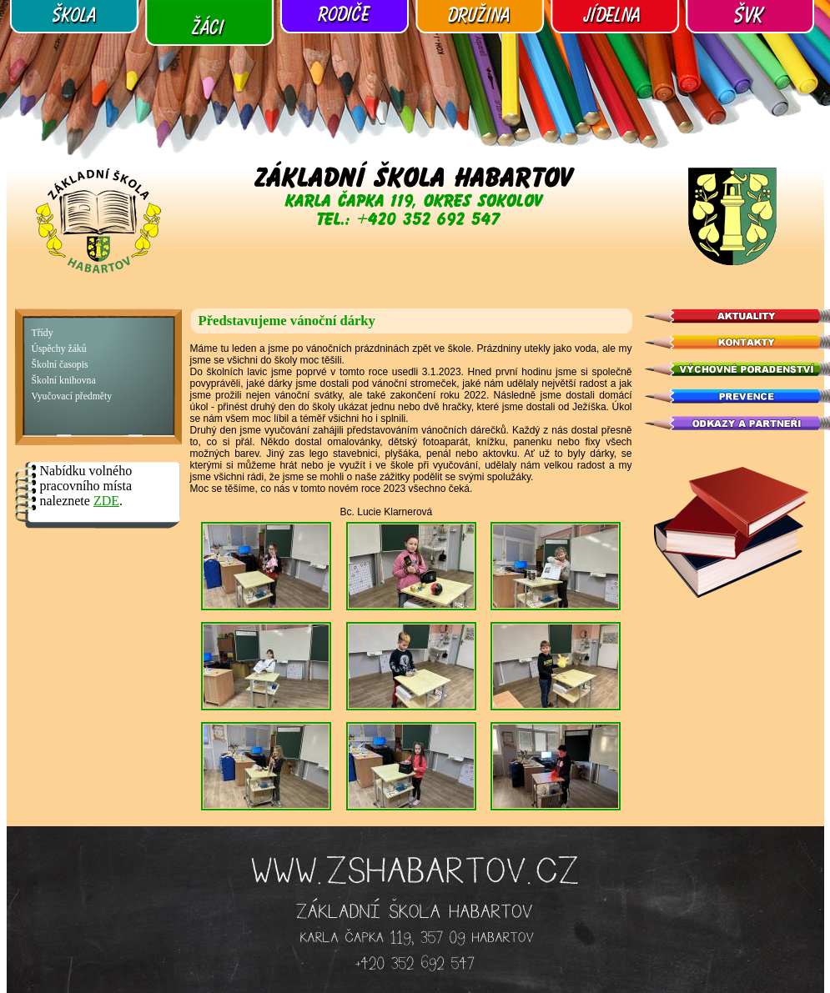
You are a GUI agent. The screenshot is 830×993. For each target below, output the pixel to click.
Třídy (42, 333)
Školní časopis (60, 364)
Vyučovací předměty (72, 396)
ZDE (106, 501)
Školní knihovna (64, 380)
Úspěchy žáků (59, 349)
